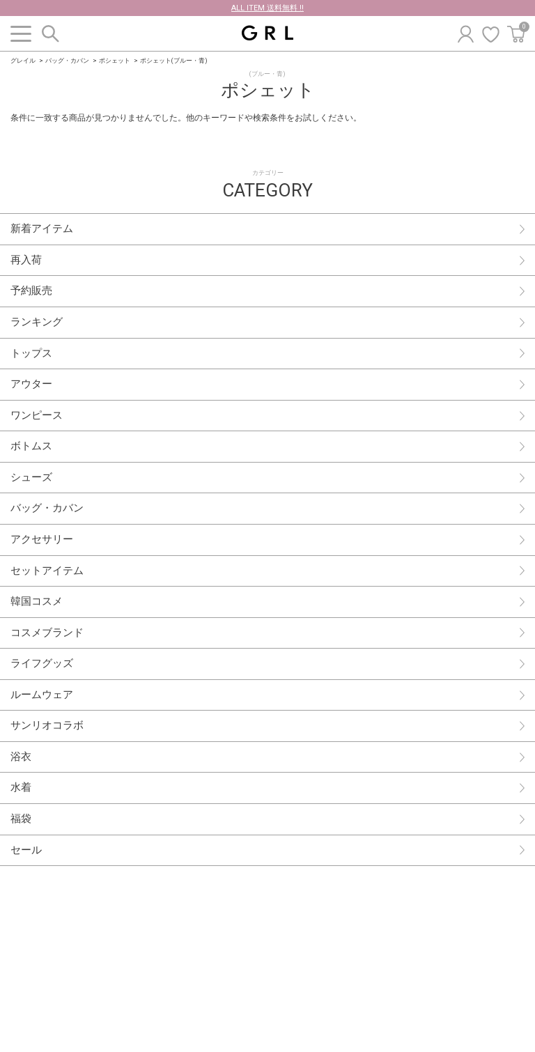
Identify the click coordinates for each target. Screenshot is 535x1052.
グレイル (23, 60)
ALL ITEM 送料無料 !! (267, 8)
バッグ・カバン (67, 60)
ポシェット (114, 60)
